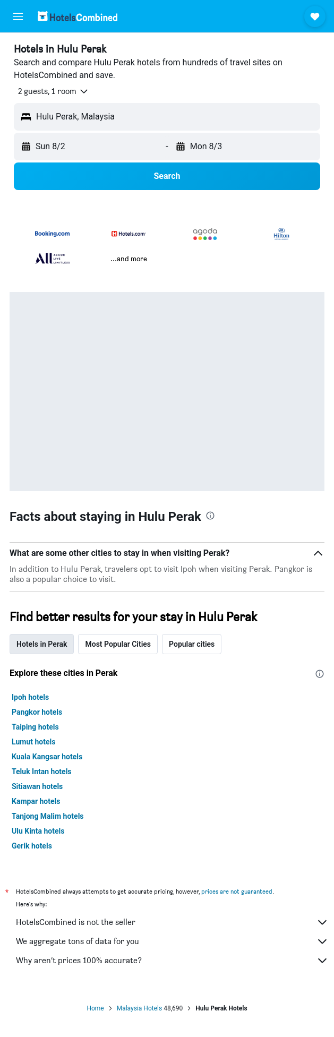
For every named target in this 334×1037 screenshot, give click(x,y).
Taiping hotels (35, 727)
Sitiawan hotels (37, 786)
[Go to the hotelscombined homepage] (77, 16)
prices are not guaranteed (236, 891)
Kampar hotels (36, 801)
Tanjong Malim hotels (48, 816)
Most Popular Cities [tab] (118, 644)
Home (95, 1008)
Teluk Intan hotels (42, 771)
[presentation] (210, 515)
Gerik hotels (32, 846)
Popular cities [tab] (192, 644)
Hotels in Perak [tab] (41, 644)
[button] (18, 16)
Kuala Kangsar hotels (47, 756)
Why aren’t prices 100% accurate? (172, 960)
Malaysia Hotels (139, 1008)
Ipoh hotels (30, 697)
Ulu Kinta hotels (38, 831)
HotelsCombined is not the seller (172, 922)
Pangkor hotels (37, 712)
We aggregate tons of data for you (172, 941)
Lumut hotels (33, 742)
